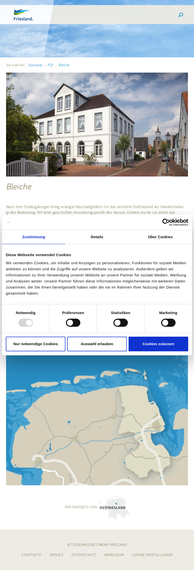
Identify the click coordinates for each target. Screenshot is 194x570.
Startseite (35, 65)
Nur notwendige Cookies (35, 344)
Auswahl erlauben (97, 344)
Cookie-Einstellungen (152, 555)
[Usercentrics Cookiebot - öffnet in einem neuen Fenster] (166, 222)
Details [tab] (97, 237)
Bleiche (64, 65)
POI (50, 65)
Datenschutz (83, 555)
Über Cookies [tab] (160, 237)
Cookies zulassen (158, 344)
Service (56, 555)
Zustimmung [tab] (33, 237)
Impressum (114, 555)
